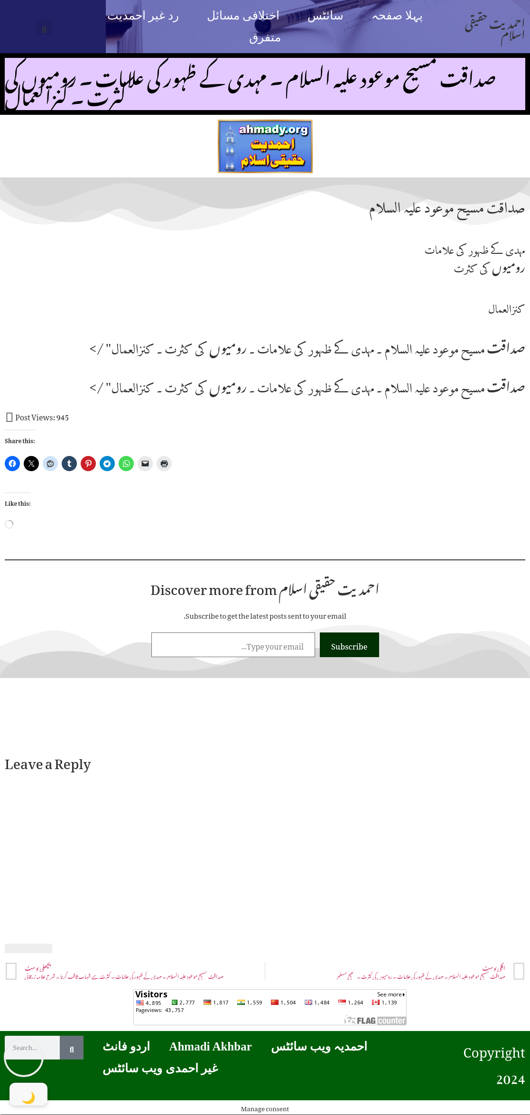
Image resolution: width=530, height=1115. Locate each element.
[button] (44, 27)
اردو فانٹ (126, 1046)
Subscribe (349, 644)
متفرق (265, 37)
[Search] (72, 1047)
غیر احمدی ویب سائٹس (160, 1068)
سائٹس (325, 15)
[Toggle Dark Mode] (28, 1094)
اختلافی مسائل (243, 15)
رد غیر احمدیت (143, 15)
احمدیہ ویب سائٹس (319, 1046)
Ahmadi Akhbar (210, 1046)
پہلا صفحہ (397, 15)
